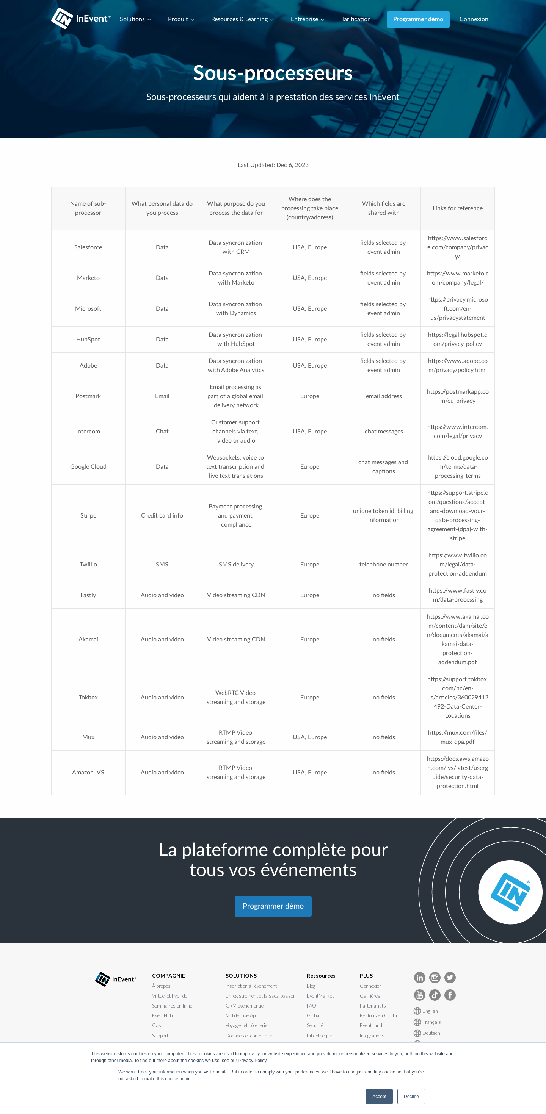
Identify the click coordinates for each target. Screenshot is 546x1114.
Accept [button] (379, 1096)
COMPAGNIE (168, 975)
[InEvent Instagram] (434, 977)
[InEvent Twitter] (450, 977)
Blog (311, 986)
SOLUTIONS (241, 975)
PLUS (366, 975)
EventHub (162, 1015)
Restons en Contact (380, 1015)
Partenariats (373, 1006)
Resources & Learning (243, 19)
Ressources (321, 975)
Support (160, 1036)
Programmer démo (418, 19)
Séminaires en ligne (172, 1006)
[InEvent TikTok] (434, 994)
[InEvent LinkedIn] (419, 977)
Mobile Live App (242, 1015)
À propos (161, 986)
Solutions (136, 19)
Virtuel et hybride (169, 996)
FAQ (311, 1006)
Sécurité (315, 1025)
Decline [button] (411, 1096)
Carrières (370, 996)
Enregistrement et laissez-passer (260, 996)
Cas (156, 1025)
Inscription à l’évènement (251, 986)
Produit (181, 19)
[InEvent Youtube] (419, 994)
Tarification (356, 19)
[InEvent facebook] (450, 994)
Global (313, 1015)
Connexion (474, 19)
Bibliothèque (319, 1036)
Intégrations (372, 1036)
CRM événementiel (245, 1006)
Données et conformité (249, 1036)
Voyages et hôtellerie (246, 1025)
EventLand (371, 1025)
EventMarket (320, 996)
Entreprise (308, 19)
